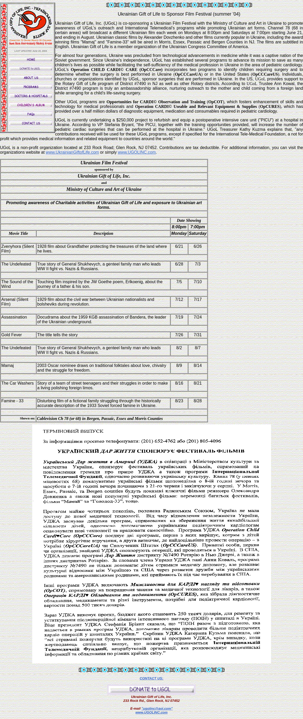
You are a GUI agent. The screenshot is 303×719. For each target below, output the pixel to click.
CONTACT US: (151, 678)
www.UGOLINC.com (151, 712)
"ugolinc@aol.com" (157, 708)
